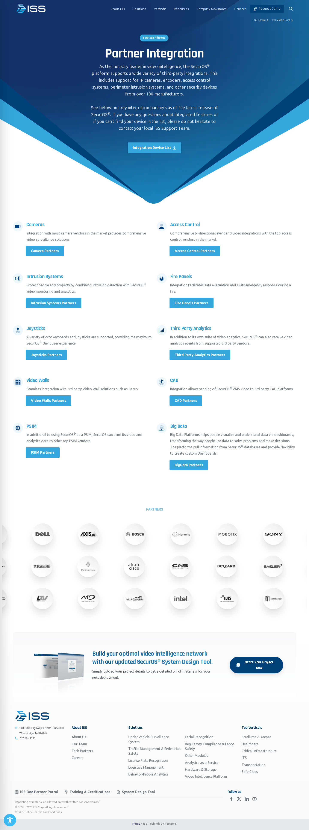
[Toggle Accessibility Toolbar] (10, 820)
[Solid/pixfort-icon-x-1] (239, 801)
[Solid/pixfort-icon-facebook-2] (231, 799)
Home (136, 823)
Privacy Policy (23, 811)
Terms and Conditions (48, 811)
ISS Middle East (283, 20)
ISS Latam (262, 20)
